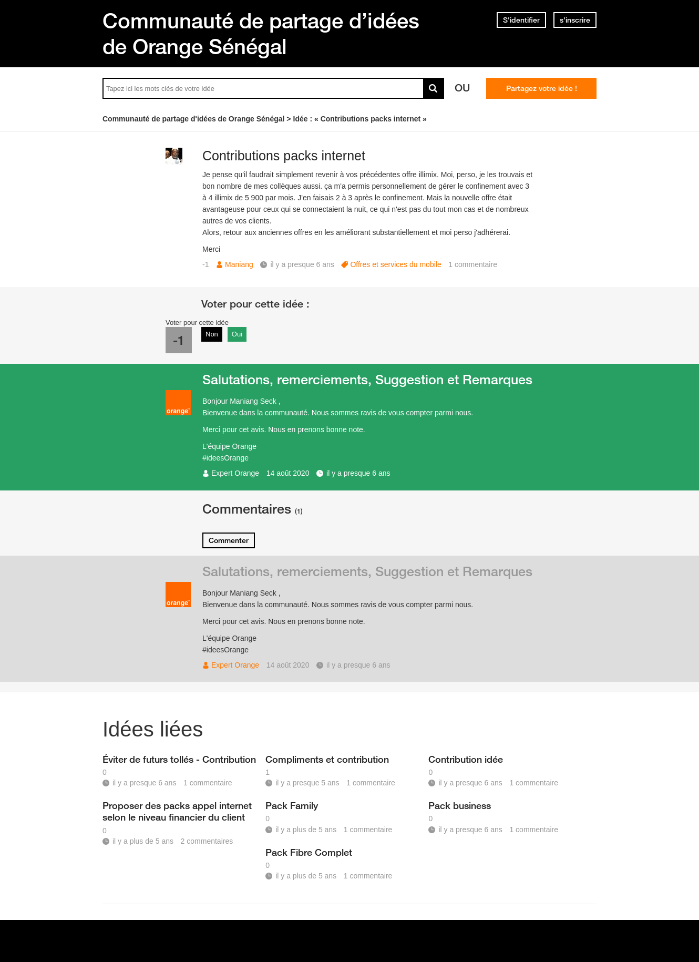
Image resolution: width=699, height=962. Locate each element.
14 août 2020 (288, 473)
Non (211, 334)
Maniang (239, 264)
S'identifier (521, 20)
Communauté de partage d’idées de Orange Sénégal (260, 33)
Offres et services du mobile (395, 264)
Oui (237, 334)
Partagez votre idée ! (541, 88)
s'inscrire (575, 20)
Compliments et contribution (327, 759)
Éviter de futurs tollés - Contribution (179, 759)
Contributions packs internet (283, 155)
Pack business (459, 805)
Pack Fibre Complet (308, 852)
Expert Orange (235, 473)
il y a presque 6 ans (358, 473)
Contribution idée (465, 759)
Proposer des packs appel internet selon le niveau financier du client (177, 811)
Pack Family (291, 805)
